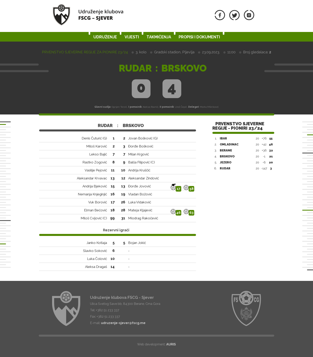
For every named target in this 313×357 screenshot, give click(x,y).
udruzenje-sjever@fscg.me (123, 323)
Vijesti (132, 37)
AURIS (171, 344)
